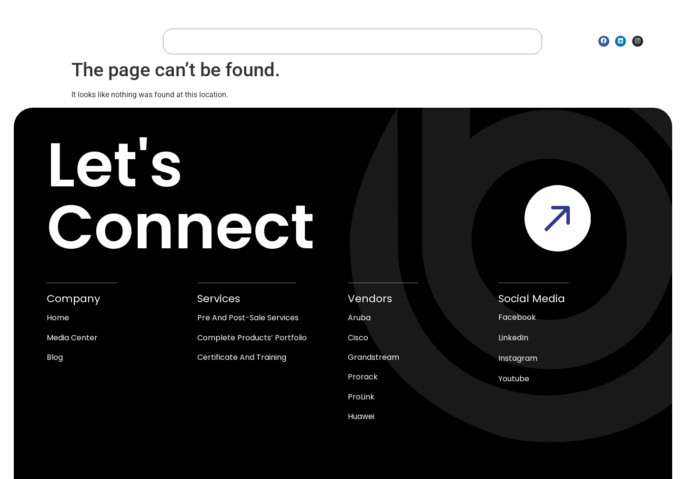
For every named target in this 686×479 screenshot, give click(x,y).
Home (182, 41)
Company (73, 298)
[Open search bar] (653, 41)
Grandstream (373, 357)
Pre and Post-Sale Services (248, 317)
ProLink (361, 397)
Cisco (358, 337)
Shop (389, 41)
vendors (348, 41)
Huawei (361, 417)
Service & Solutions (278, 41)
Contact (486, 41)
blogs (523, 41)
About (217, 41)
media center (434, 41)
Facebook (517, 316)
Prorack (363, 377)
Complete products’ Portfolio (252, 337)
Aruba (359, 317)
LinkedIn (513, 337)
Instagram (517, 357)
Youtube (513, 378)
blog (55, 357)
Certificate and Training (241, 357)
